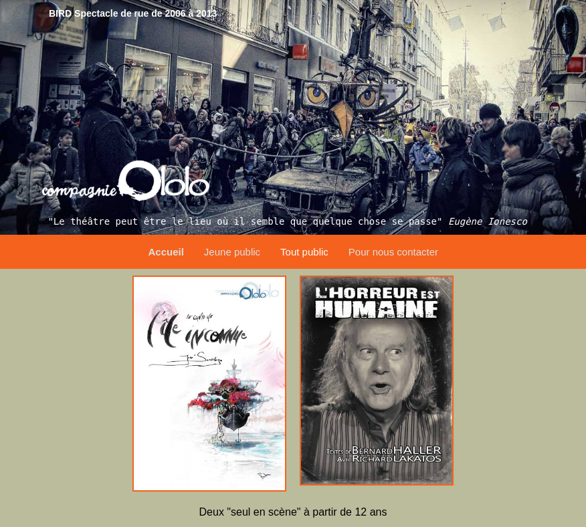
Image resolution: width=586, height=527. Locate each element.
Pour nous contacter (393, 251)
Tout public (304, 251)
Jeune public (232, 251)
